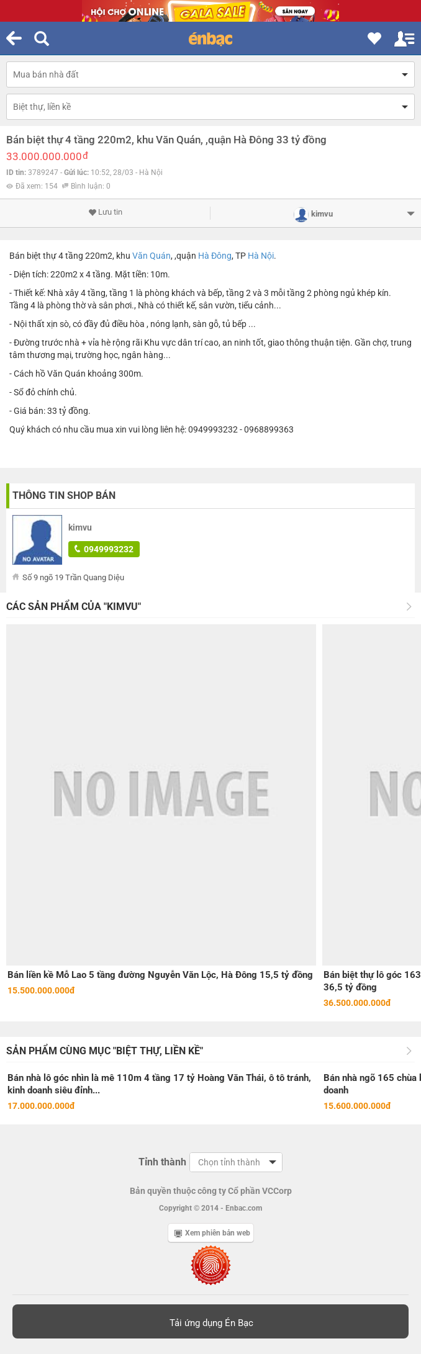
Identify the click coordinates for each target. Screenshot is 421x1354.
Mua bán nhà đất (46, 74)
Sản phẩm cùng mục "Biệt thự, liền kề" (104, 1051)
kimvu (80, 527)
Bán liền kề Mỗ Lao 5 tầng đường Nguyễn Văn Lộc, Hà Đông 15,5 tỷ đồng (160, 974)
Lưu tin (105, 212)
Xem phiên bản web (212, 1233)
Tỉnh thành (162, 1162)
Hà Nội (261, 256)
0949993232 (104, 549)
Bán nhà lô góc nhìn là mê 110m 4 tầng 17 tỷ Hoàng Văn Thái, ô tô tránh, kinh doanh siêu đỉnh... (159, 1084)
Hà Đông (215, 256)
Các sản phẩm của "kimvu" (73, 606)
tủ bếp (234, 324)
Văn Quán (151, 256)
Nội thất (29, 324)
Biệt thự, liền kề (42, 107)
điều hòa (128, 324)
